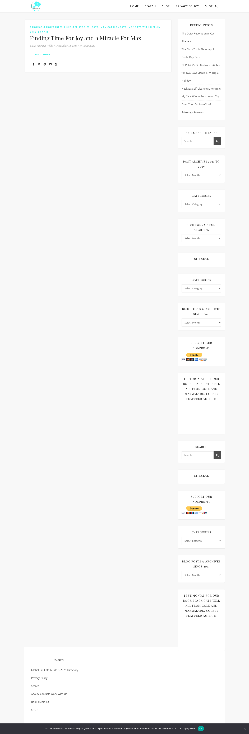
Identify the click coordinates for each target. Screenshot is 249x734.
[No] (244, 728)
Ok (200, 728)
